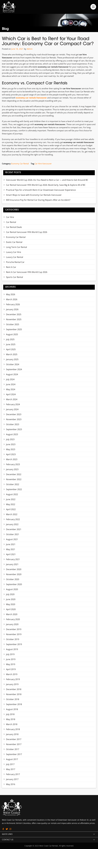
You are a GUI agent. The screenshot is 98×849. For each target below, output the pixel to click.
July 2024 (10, 379)
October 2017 (12, 749)
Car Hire (10, 217)
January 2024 (12, 409)
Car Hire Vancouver (43, 163)
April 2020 (11, 609)
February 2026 (13, 304)
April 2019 (11, 669)
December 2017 (13, 739)
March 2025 (11, 354)
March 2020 (11, 614)
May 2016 (10, 784)
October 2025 (12, 324)
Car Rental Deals (14, 227)
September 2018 (14, 704)
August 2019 (12, 649)
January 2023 (12, 469)
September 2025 (14, 329)
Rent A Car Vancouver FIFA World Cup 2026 (26, 272)
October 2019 (12, 639)
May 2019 (10, 664)
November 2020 (13, 574)
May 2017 (10, 769)
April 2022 (11, 509)
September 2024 (14, 369)
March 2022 (11, 514)
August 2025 (12, 334)
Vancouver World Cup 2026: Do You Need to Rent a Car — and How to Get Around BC (47, 180)
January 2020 (12, 624)
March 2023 (11, 459)
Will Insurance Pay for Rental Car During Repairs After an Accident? (38, 200)
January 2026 (12, 309)
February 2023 (13, 464)
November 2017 (13, 744)
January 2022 (12, 524)
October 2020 (12, 579)
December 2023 (13, 414)
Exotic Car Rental (14, 242)
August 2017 (12, 759)
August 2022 (12, 494)
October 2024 (12, 364)
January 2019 (12, 684)
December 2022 (13, 474)
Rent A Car (11, 267)
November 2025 (13, 319)
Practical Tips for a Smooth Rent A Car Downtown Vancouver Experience (41, 190)
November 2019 (13, 634)
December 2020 (13, 569)
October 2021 (12, 534)
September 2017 (14, 754)
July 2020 (10, 594)
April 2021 (11, 554)
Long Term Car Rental (16, 247)
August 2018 (12, 709)
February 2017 (13, 774)
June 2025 (10, 344)
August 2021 (12, 539)
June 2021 (10, 544)
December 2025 (13, 314)
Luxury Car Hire (13, 252)
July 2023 (10, 439)
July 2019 (10, 654)
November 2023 (13, 419)
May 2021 (10, 549)
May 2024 (10, 389)
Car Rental (11, 222)
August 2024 (12, 374)
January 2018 (12, 734)
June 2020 (10, 599)
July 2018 (10, 714)
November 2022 (13, 479)
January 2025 (12, 359)
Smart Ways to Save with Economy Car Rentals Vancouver (34, 195)
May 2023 (10, 449)
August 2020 (12, 589)
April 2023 (11, 454)
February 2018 (13, 729)
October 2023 (12, 424)
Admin (30, 49)
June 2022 (10, 499)
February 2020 (13, 619)
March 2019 (11, 674)
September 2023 (14, 429)
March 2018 (11, 724)
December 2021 (13, 529)
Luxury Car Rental (14, 257)
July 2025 (10, 339)
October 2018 (12, 699)
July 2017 (10, 764)
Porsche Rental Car (15, 262)
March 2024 (11, 399)
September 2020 (14, 584)
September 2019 (14, 644)
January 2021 (12, 564)
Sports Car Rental (14, 277)
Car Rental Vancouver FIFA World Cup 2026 (26, 232)
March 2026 (11, 299)
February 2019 (13, 679)
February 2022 (13, 519)
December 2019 (13, 629)
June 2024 (10, 384)
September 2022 (14, 489)
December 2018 (13, 689)
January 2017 (12, 779)
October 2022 (12, 484)
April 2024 (11, 394)
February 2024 (13, 404)
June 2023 (10, 444)
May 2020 (10, 604)
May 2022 (10, 504)
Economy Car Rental (20, 163)
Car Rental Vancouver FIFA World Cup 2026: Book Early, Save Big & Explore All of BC (45, 185)
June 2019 (10, 659)
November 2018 (13, 694)
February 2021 (13, 559)
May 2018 (10, 719)
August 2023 (12, 434)
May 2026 (10, 294)
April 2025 (11, 349)
